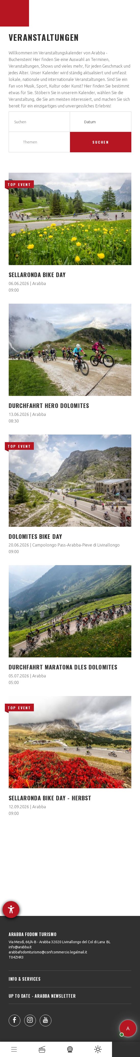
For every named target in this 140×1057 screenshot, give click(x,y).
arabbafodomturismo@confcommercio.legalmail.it (48, 952)
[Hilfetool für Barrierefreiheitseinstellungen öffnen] (11, 909)
